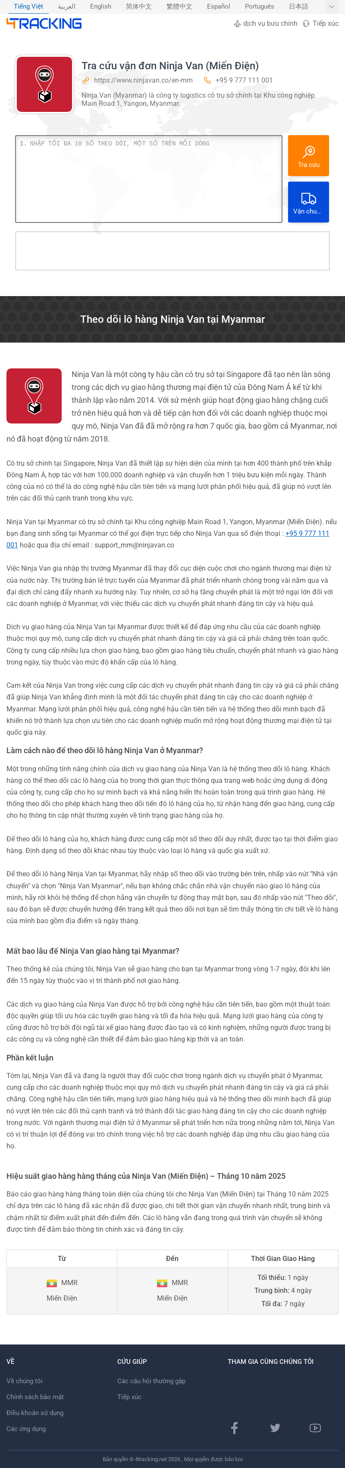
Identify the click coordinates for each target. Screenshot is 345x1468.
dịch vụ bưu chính (265, 23)
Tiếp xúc (320, 23)
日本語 (298, 6)
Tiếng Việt (28, 6)
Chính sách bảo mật (35, 1397)
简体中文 (139, 6)
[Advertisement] (172, 251)
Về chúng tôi (24, 1381)
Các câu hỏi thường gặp (151, 1381)
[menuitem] (28, 7)
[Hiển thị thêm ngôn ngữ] (332, 7)
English (100, 6)
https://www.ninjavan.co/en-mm (143, 80)
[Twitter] (275, 1428)
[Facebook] (235, 1428)
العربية (66, 6)
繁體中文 (179, 6)
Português (259, 6)
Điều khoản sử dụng (34, 1413)
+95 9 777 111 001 (244, 80)
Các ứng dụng (26, 1429)
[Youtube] (315, 1428)
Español (218, 6)
